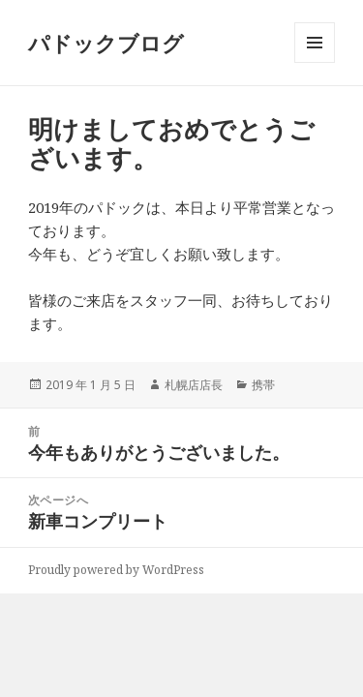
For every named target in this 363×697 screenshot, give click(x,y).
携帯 (263, 385)
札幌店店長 (194, 385)
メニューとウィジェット (314, 62)
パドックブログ (106, 42)
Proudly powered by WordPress (116, 569)
